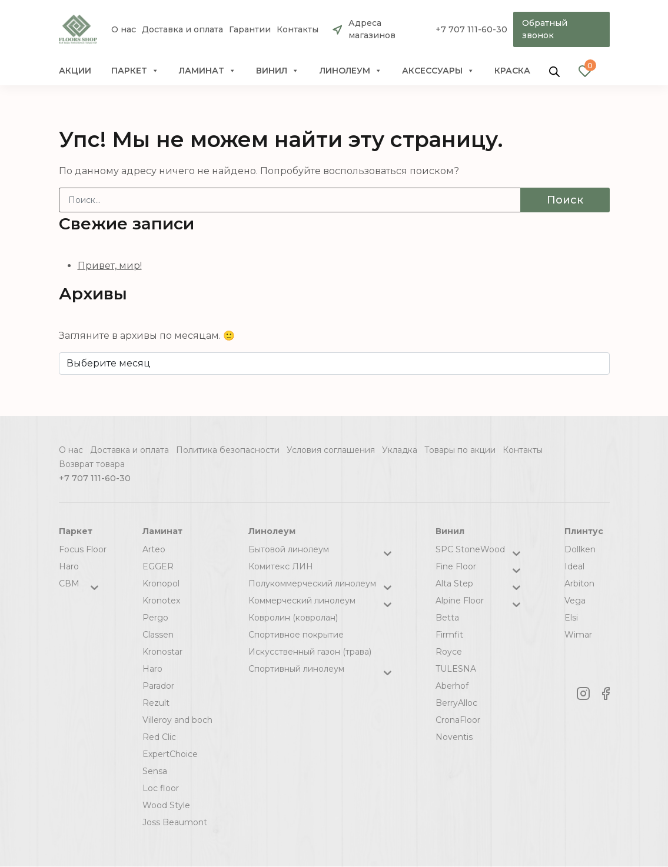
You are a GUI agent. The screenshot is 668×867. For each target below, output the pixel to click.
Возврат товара (92, 464)
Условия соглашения (331, 450)
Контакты (297, 30)
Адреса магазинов (372, 29)
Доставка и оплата (182, 30)
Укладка (399, 450)
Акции (75, 70)
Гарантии (250, 30)
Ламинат (207, 70)
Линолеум (351, 70)
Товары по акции (460, 450)
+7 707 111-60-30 (471, 29)
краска (512, 70)
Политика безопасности (228, 450)
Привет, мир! (110, 265)
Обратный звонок (544, 29)
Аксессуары (438, 70)
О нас (123, 30)
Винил (277, 70)
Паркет (135, 70)
